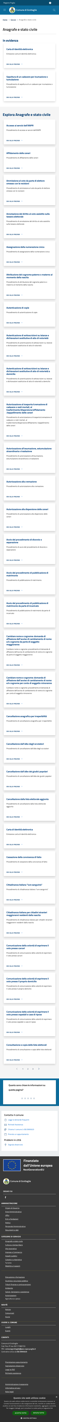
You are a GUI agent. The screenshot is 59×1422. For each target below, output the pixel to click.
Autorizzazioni (10, 1295)
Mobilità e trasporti (12, 1266)
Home (5, 19)
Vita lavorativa (11, 1248)
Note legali (9, 1391)
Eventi (7, 1330)
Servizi (13, 19)
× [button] (56, 1397)
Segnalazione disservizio (14, 1365)
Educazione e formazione (15, 1277)
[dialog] (29, 1408)
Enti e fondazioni (11, 1219)
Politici (8, 1222)
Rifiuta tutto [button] (38, 1413)
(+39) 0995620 (21, 1351)
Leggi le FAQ (10, 1369)
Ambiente (9, 1288)
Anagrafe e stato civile (14, 1241)
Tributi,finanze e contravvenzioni (18, 1284)
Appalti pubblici (11, 1256)
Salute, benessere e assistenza (17, 1291)
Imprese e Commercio (13, 1252)
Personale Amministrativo (15, 1226)
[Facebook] (5, 1197)
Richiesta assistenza (13, 1373)
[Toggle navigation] (4, 9)
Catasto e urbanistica (13, 1259)
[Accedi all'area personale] (50, 3)
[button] (29, 1418)
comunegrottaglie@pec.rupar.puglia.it (20, 1348)
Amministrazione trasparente (16, 1384)
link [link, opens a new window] (51, 1408)
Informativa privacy (12, 1388)
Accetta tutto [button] (20, 1413)
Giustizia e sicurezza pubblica (16, 1280)
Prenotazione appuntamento (16, 1362)
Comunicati (9, 1313)
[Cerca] (54, 10)
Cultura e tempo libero (14, 1245)
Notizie (8, 1309)
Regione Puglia (9, 2)
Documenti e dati (12, 1230)
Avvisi (7, 1316)
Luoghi (8, 1327)
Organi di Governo (12, 1208)
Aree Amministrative (13, 1211)
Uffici (7, 1215)
